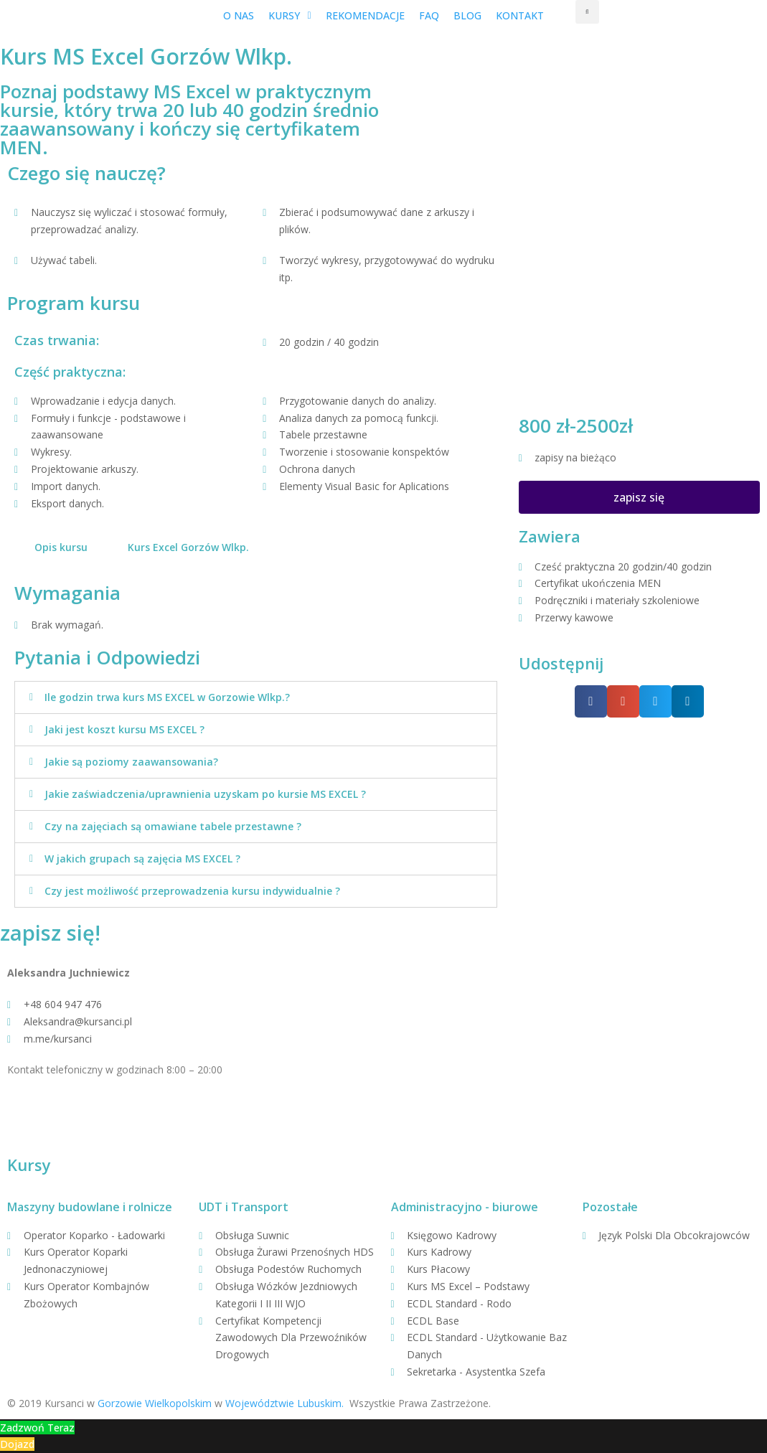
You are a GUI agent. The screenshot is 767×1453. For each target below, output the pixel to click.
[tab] (61, 547)
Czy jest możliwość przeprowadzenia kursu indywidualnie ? (192, 891)
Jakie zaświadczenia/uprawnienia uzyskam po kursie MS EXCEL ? (205, 794)
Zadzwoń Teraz (37, 1427)
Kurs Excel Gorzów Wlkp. (188, 547)
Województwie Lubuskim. (284, 1403)
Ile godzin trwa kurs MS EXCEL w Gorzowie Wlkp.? (167, 697)
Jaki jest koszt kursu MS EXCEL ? (124, 729)
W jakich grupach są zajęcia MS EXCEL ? (142, 858)
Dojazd (17, 1444)
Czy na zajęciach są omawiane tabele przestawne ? (172, 826)
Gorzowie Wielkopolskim (155, 1403)
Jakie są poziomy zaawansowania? (131, 761)
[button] (639, 497)
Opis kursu (61, 547)
